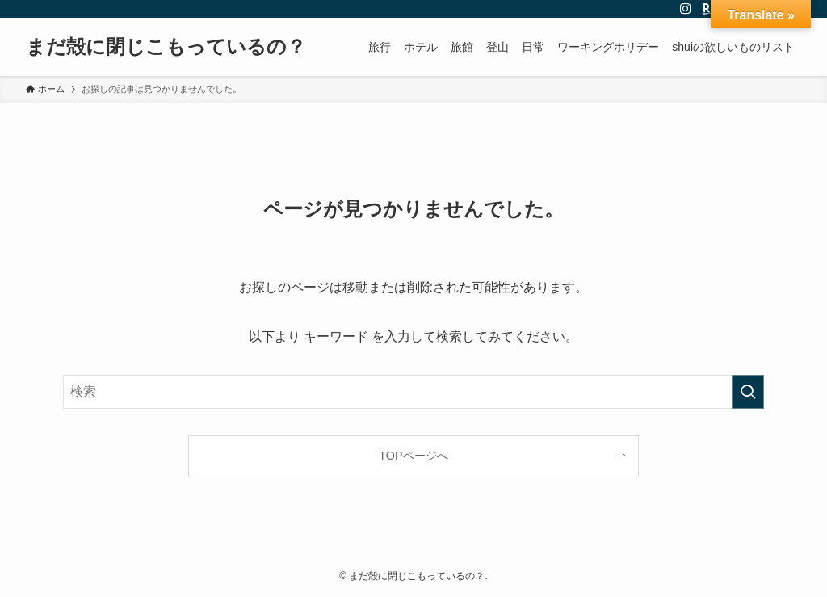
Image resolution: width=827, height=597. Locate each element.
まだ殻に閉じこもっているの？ (166, 47)
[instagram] (685, 9)
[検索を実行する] (748, 392)
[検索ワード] (413, 392)
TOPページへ (413, 455)
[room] (706, 9)
